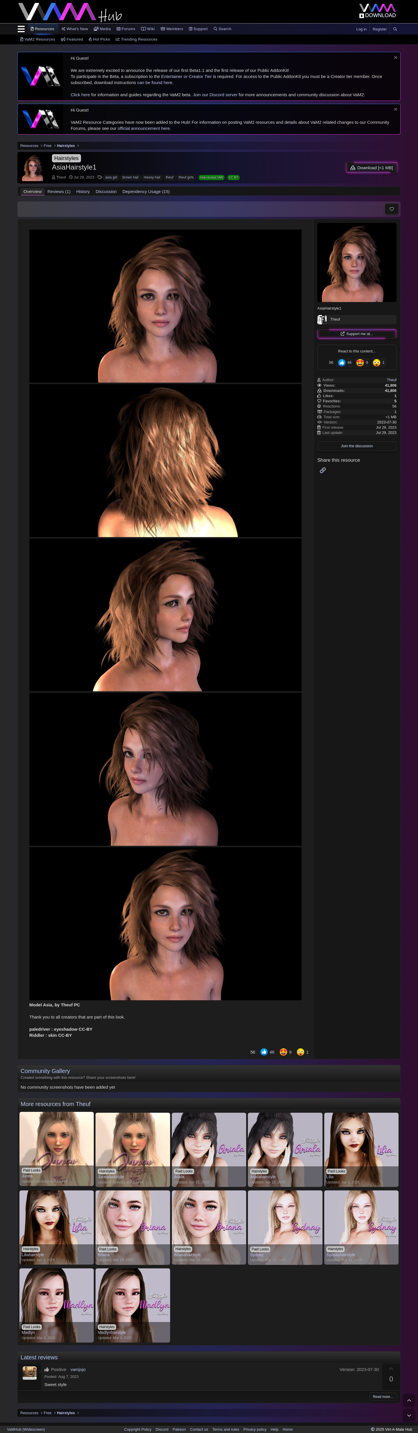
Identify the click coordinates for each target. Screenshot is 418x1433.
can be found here (154, 82)
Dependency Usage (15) (146, 191)
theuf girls (186, 177)
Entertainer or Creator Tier (186, 76)
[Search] (395, 29)
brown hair (130, 177)
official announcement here (144, 128)
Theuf (61, 177)
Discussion (106, 191)
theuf (170, 177)
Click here (80, 94)
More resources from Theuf (56, 1104)
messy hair (152, 177)
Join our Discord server (215, 94)
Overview (33, 191)
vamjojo (78, 1369)
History (83, 191)
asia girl (111, 177)
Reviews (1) (59, 191)
